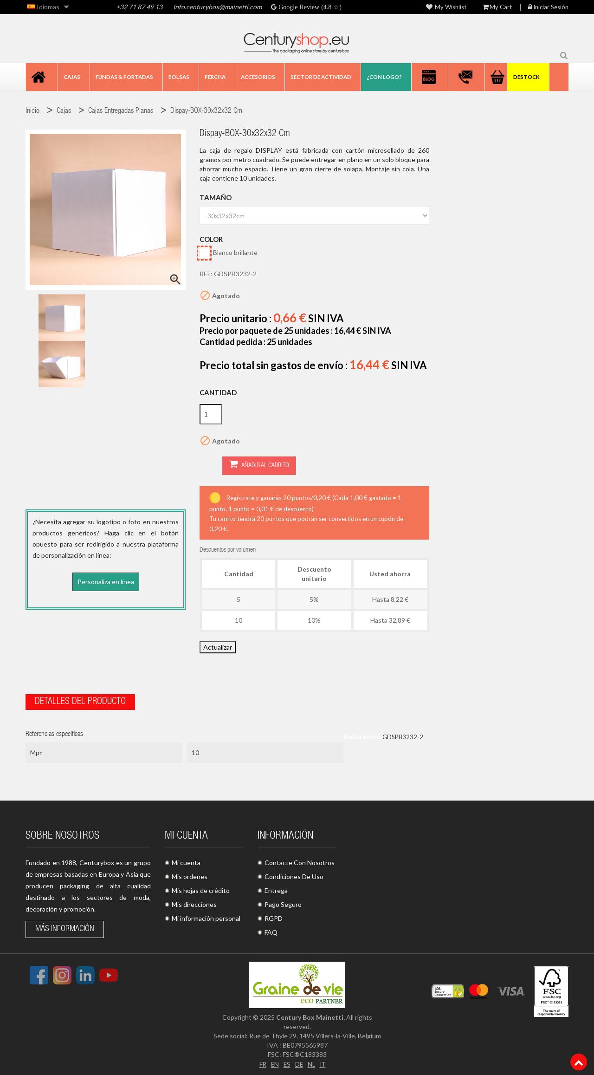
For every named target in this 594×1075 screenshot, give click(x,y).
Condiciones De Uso (294, 875)
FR (261, 1062)
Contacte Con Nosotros (300, 861)
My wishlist (446, 7)
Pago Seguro (283, 902)
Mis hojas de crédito (201, 889)
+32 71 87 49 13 (139, 7)
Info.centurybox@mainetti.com (217, 7)
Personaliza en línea (105, 582)
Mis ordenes (189, 875)
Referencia (362, 734)
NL (312, 1062)
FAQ (271, 930)
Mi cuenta (186, 861)
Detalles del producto (80, 700)
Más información (64, 927)
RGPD (274, 916)
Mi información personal (206, 916)
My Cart (497, 7)
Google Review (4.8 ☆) (309, 7)
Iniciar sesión (548, 7)
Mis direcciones (194, 902)
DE (299, 1062)
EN (274, 1062)
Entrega (276, 889)
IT (323, 1062)
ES (286, 1062)
